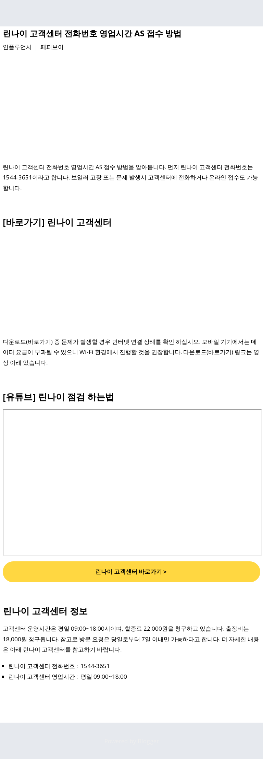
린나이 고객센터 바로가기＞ (131, 571)
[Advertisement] (131, 108)
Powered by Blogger (131, 741)
